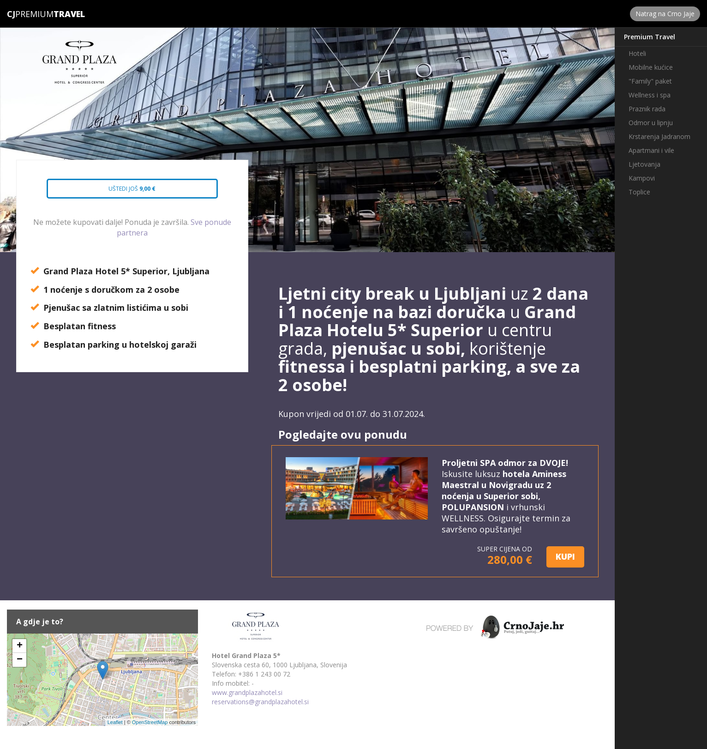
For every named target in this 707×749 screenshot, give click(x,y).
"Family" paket (650, 81)
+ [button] (20, 646)
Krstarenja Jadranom (659, 136)
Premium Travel (649, 36)
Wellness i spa (650, 95)
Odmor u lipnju (651, 122)
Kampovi (642, 178)
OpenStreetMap (150, 722)
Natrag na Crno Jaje (665, 13)
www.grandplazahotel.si (247, 692)
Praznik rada (647, 108)
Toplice (639, 191)
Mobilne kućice (651, 67)
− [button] (20, 660)
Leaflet (115, 722)
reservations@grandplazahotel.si (260, 701)
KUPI (565, 556)
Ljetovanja (644, 164)
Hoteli (637, 53)
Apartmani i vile (651, 150)
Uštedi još (124, 192)
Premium (30, 13)
